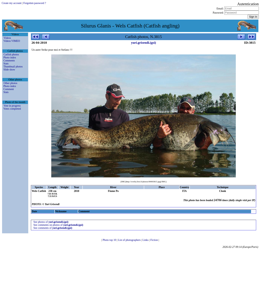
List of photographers (129, 240)
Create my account (11, 3)
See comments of (52, 228)
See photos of (50, 222)
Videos (7, 38)
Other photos (10, 83)
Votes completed (12, 108)
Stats (5, 63)
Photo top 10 (110, 240)
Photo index (9, 57)
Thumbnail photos (13, 66)
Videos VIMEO (11, 41)
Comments (9, 60)
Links (145, 240)
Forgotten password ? (34, 3)
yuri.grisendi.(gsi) (143, 42)
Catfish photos (11, 54)
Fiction (154, 240)
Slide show (9, 69)
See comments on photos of (58, 225)
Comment (8, 89)
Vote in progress (12, 105)
